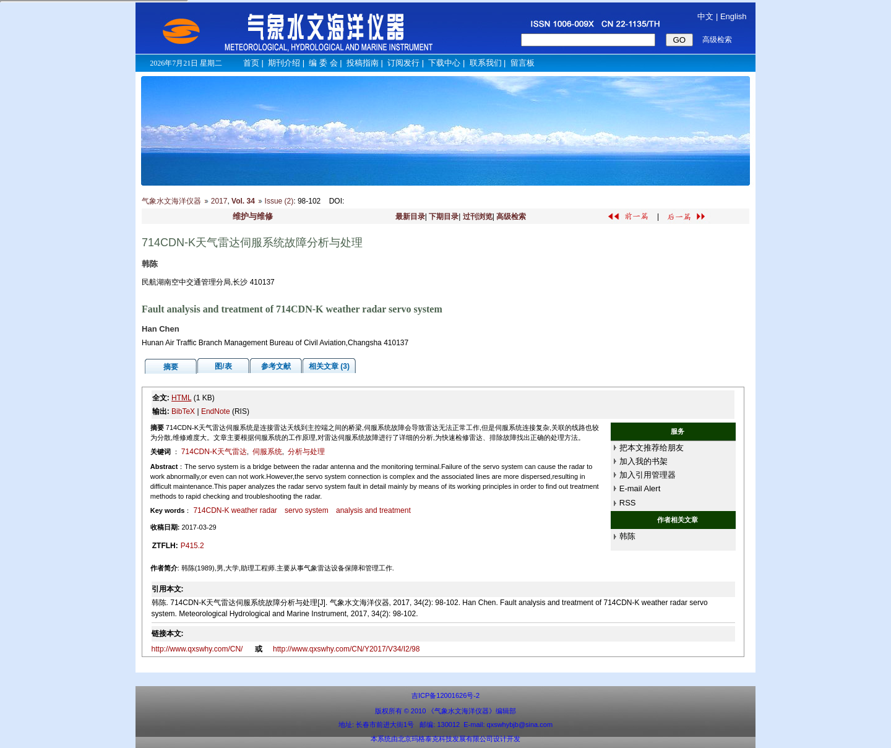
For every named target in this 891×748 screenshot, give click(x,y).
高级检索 (511, 216)
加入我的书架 (643, 461)
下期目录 (443, 216)
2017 (219, 201)
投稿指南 (362, 62)
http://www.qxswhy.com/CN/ (198, 649)
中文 (705, 16)
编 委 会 (323, 62)
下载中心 (444, 62)
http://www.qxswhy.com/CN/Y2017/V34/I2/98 (346, 649)
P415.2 (192, 545)
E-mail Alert (639, 488)
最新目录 (410, 216)
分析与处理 (306, 451)
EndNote (215, 411)
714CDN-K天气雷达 (214, 451)
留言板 (522, 62)
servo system (307, 510)
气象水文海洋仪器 (171, 201)
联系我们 (486, 62)
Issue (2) (279, 201)
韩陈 (627, 536)
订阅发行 (403, 62)
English (733, 16)
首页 (251, 62)
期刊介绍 (284, 62)
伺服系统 (267, 451)
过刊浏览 (478, 216)
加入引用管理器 (647, 474)
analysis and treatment (373, 510)
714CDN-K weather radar (235, 510)
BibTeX (183, 411)
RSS (627, 502)
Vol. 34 (243, 201)
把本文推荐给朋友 (651, 447)
